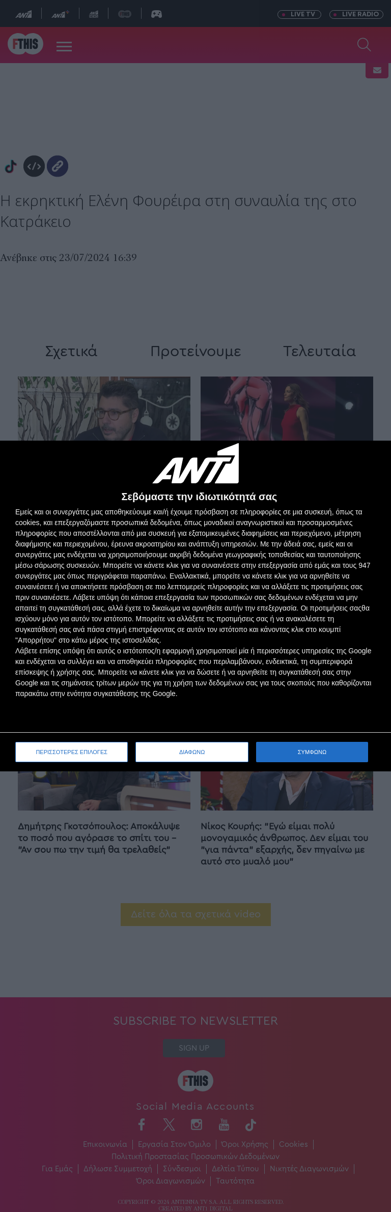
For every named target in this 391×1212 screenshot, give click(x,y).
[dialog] (195, 606)
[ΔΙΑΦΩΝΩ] (373, 459)
